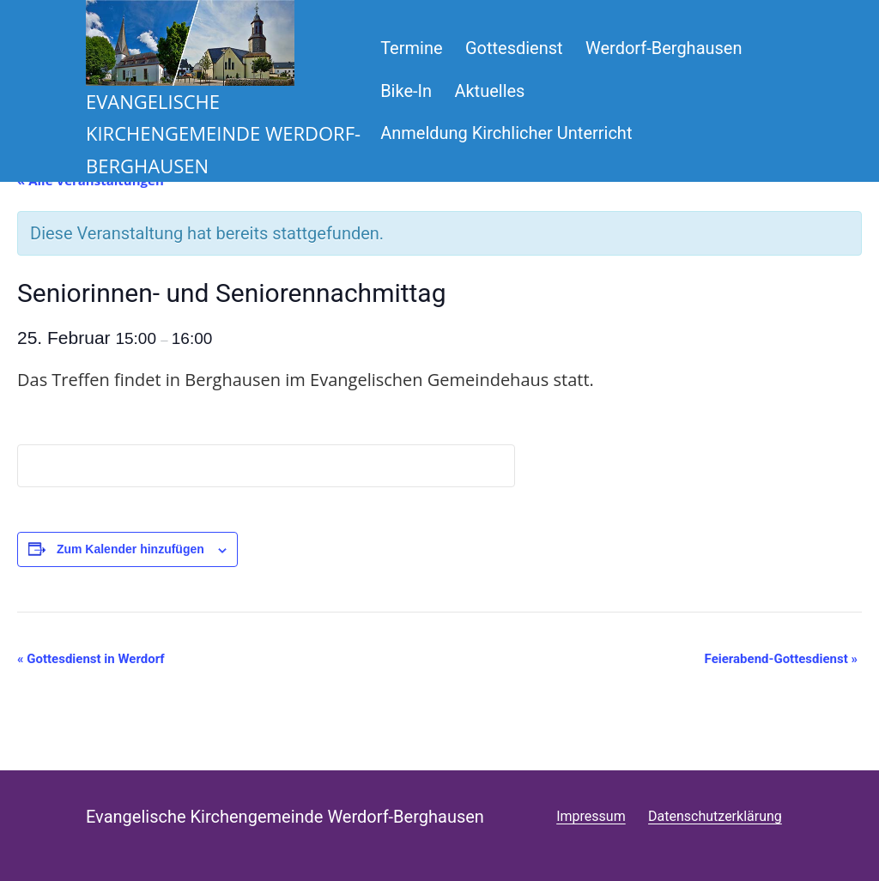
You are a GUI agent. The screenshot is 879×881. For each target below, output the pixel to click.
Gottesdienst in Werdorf (91, 659)
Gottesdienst (514, 48)
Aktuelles (489, 91)
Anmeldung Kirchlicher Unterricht (506, 133)
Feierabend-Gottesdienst (781, 659)
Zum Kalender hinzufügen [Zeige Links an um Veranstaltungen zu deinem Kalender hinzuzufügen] (130, 549)
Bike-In (406, 91)
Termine (411, 48)
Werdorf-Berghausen (664, 48)
